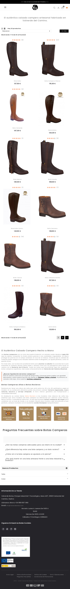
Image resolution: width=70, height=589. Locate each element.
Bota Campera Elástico (17, 327)
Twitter (7, 529)
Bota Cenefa (52, 179)
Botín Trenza (17, 278)
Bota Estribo (52, 130)
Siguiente (67, 338)
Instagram (15, 529)
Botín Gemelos (52, 228)
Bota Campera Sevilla (52, 278)
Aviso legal (10, 574)
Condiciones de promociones (43, 576)
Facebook (3, 529)
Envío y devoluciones (57, 574)
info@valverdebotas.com (14, 505)
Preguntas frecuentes (24, 576)
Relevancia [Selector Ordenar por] (26, 31)
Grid (2, 29)
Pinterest (11, 529)
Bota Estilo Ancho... (17, 228)
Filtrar (64, 31)
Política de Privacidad (24, 574)
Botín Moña (52, 327)
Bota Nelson (17, 179)
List (5, 29)
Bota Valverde (17, 128)
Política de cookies (40, 574)
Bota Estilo (17, 81)
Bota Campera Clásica (52, 81)
